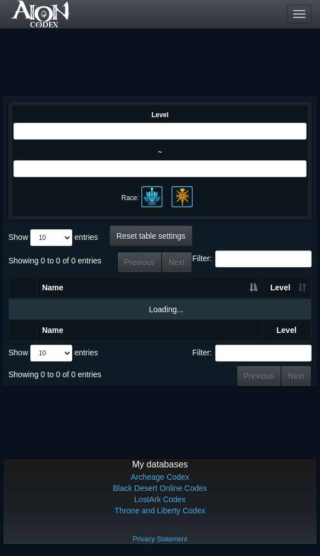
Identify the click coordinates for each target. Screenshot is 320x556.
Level (160, 115)
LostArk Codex (160, 499)
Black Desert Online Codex (160, 488)
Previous (139, 262)
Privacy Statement (160, 539)
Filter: (252, 259)
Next (177, 262)
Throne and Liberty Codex (160, 510)
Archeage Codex (160, 476)
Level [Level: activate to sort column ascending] (280, 287)
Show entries (53, 237)
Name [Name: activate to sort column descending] (52, 287)
